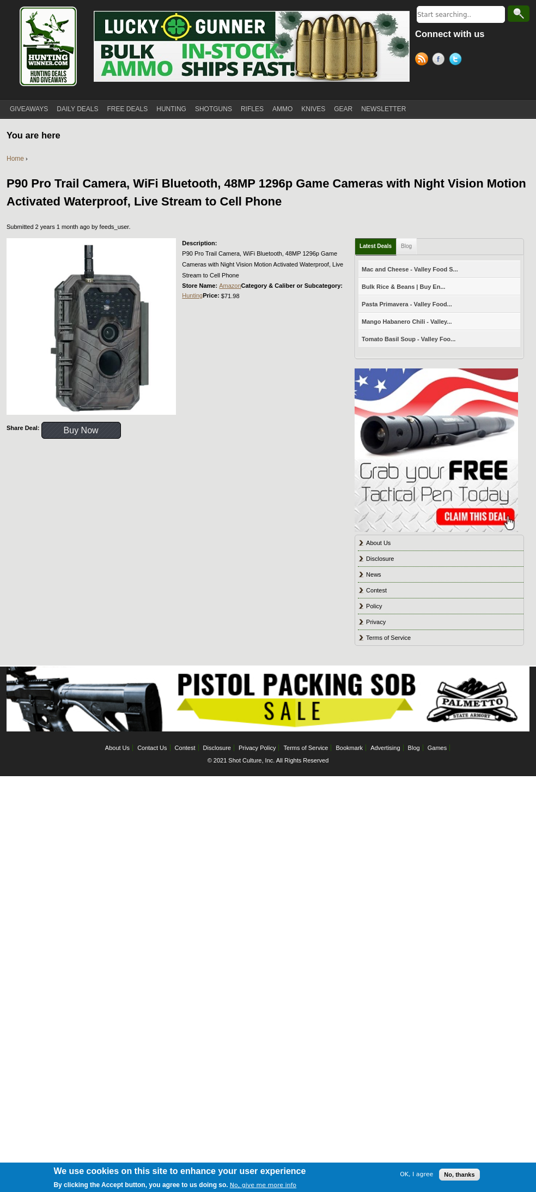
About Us (378, 543)
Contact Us (152, 748)
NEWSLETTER (383, 109)
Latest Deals (376, 246)
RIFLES (252, 109)
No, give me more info (263, 1187)
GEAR (343, 109)
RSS (423, 60)
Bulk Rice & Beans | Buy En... (403, 286)
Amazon (230, 285)
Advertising (385, 748)
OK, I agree (416, 1176)
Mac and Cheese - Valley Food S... (410, 269)
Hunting (192, 295)
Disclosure (380, 558)
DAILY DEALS (77, 109)
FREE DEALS (127, 109)
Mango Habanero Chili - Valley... (407, 321)
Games (437, 748)
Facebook (440, 60)
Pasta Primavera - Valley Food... (407, 304)
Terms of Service (388, 637)
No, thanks (459, 1176)
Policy (374, 606)
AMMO (282, 109)
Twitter (457, 60)
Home (15, 158)
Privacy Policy (257, 748)
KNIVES (313, 109)
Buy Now (81, 430)
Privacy (376, 622)
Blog (406, 246)
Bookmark (349, 748)
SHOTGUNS (213, 109)
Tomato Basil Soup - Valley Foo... (408, 339)
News (373, 574)
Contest (376, 590)
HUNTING (171, 109)
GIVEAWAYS (29, 109)
